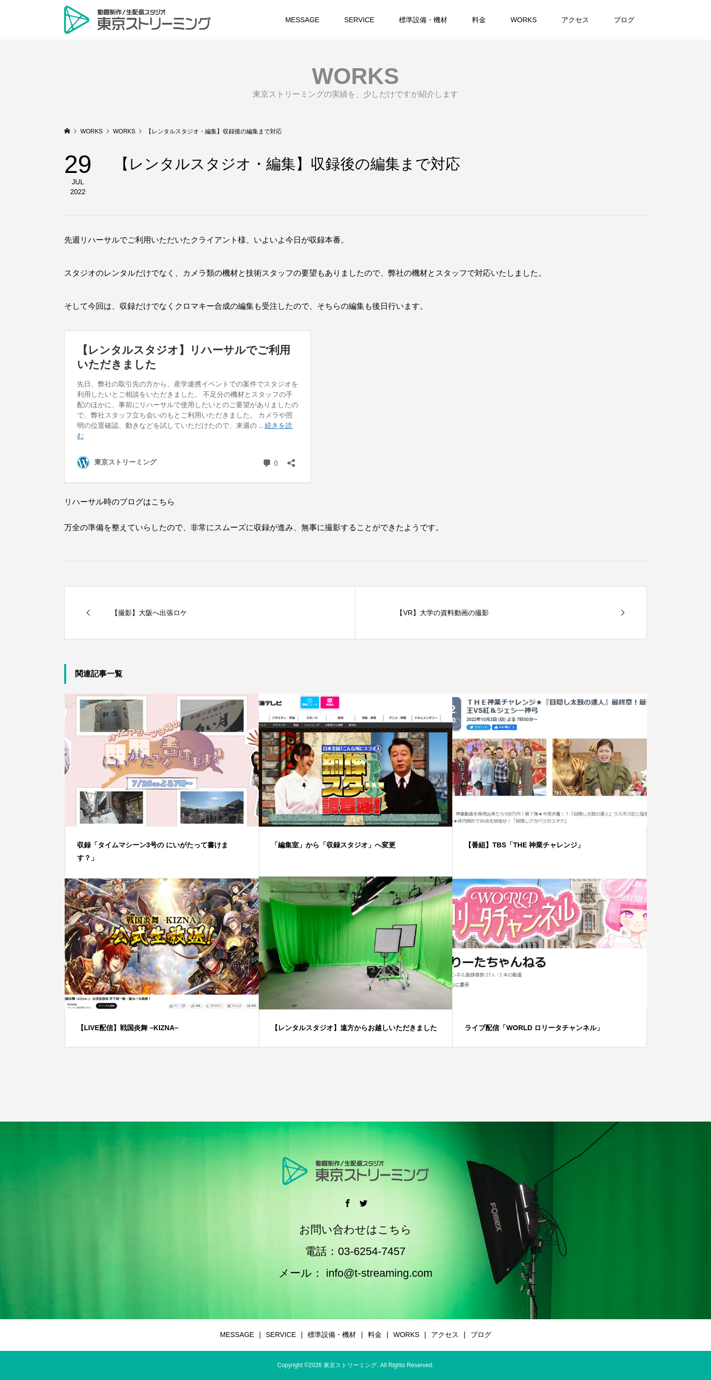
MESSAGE (302, 20)
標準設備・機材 (423, 20)
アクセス (575, 20)
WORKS (524, 20)
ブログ (624, 20)
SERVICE (359, 20)
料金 (479, 20)
